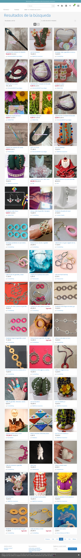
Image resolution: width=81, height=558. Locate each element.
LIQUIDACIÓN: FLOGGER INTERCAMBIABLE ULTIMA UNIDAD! (46, 84)
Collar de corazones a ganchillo (14, 465)
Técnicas (6, 9)
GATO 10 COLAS (34, 147)
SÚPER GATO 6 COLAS (12, 84)
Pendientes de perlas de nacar (63, 211)
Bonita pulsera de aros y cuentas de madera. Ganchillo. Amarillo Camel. (24, 370)
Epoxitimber (10, 437)
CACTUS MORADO (11, 179)
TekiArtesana (35, 469)
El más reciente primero (58, 21)
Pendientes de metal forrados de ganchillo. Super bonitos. (21, 529)
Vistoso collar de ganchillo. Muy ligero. (40, 211)
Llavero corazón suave (61, 465)
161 (65, 539)
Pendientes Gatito (59, 84)
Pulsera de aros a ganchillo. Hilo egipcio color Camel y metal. (46, 338)
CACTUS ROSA (9, 497)
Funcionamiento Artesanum (35, 549)
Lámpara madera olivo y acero (14, 433)
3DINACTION (60, 88)
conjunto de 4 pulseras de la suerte (39, 274)
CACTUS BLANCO (35, 401)
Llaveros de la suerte (60, 529)
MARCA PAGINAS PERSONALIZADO (39, 433)
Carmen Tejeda (60, 215)
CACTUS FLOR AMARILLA (61, 433)
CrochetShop (60, 56)
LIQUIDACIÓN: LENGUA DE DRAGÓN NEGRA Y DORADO (21, 52)
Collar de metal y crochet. (37, 529)
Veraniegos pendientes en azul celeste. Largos (18, 243)
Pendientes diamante (35, 115)
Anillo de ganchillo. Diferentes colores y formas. (18, 401)
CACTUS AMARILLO (60, 401)
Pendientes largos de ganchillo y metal (16, 338)
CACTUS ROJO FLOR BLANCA (38, 497)
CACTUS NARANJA (60, 147)
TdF (33, 183)
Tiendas (16, 9)
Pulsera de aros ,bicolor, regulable (39, 243)
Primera (47, 539)
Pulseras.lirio (11, 151)
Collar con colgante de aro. (62, 370)
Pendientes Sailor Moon (12, 211)
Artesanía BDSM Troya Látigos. (15, 56)
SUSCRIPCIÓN (72, 549)
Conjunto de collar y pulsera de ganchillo (16, 306)
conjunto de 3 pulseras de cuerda (14, 147)
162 (69, 539)
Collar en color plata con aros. (62, 338)
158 (53, 539)
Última (74, 539)
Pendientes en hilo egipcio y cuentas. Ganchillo (42, 370)
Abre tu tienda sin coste (32, 9)
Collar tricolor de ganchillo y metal (14, 274)
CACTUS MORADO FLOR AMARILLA (64, 497)
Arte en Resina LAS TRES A (63, 533)
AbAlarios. (34, 437)
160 (61, 539)
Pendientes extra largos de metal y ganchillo (66, 306)
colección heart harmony (61, 274)
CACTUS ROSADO (35, 52)
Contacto (6, 549)
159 (57, 539)
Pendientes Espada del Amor (13, 115)
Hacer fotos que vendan (34, 550)
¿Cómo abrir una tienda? (34, 548)
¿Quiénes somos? (8, 548)
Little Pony (33, 465)
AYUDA (30, 552)
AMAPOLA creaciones (37, 56)
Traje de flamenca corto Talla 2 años (40, 179)
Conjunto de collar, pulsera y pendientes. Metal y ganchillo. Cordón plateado (50, 306)
